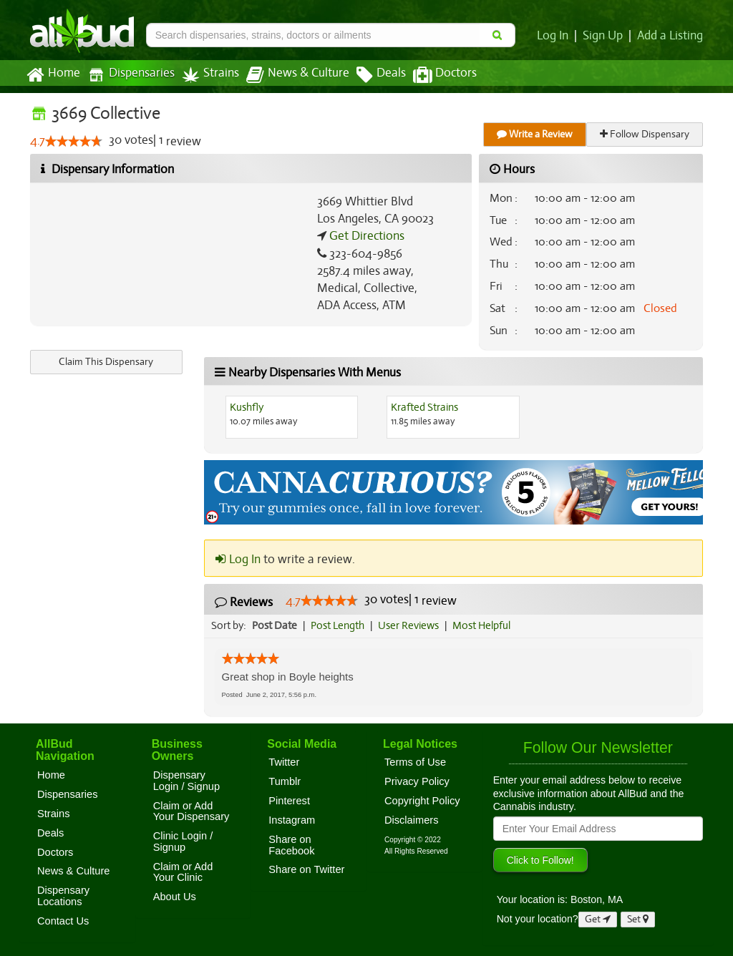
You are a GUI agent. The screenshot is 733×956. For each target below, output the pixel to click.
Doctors (433, 75)
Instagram (291, 820)
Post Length (339, 625)
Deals (370, 75)
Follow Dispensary (645, 134)
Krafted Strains (424, 407)
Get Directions (365, 236)
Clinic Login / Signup (183, 841)
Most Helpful (486, 625)
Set (638, 919)
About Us (174, 896)
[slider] (73, 141)
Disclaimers (411, 820)
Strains (205, 75)
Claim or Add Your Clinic (183, 872)
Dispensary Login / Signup (186, 780)
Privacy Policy (417, 781)
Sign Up (605, 36)
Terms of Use (415, 762)
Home (52, 75)
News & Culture (290, 75)
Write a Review (535, 134)
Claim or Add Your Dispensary (191, 811)
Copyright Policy (422, 800)
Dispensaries (128, 75)
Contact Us (63, 921)
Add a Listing (671, 36)
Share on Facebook (291, 845)
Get (598, 919)
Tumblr (284, 781)
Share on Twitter (306, 869)
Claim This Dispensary (105, 362)
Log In (555, 36)
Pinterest (289, 800)
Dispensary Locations (63, 895)
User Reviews (412, 625)
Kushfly (247, 407)
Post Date (275, 625)
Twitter (283, 762)
